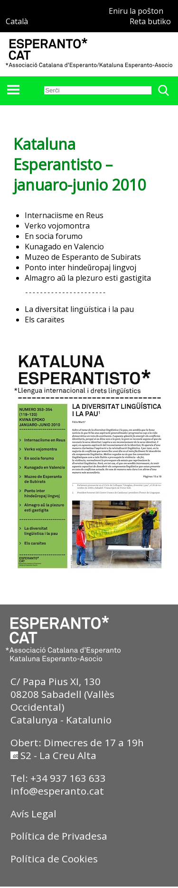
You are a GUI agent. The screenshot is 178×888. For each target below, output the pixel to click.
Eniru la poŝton (136, 11)
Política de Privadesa (58, 837)
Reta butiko (150, 21)
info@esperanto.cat (57, 792)
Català (17, 21)
